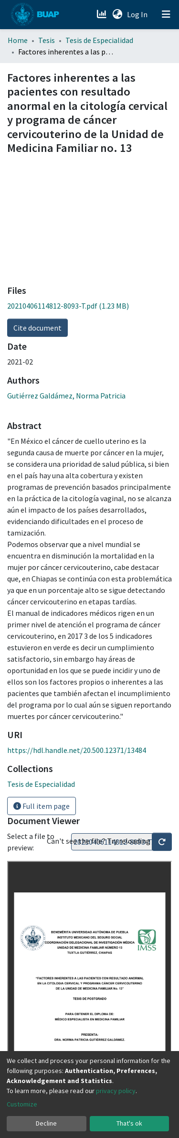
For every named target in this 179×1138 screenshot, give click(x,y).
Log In (138, 14)
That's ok (129, 1123)
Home (18, 40)
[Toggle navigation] (166, 14)
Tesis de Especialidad (99, 40)
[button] (117, 14)
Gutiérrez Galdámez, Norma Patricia (66, 395)
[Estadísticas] (102, 14)
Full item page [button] (41, 806)
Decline (46, 1123)
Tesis (46, 40)
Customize (22, 1104)
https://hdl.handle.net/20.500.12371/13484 (76, 750)
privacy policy (116, 1090)
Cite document (37, 328)
